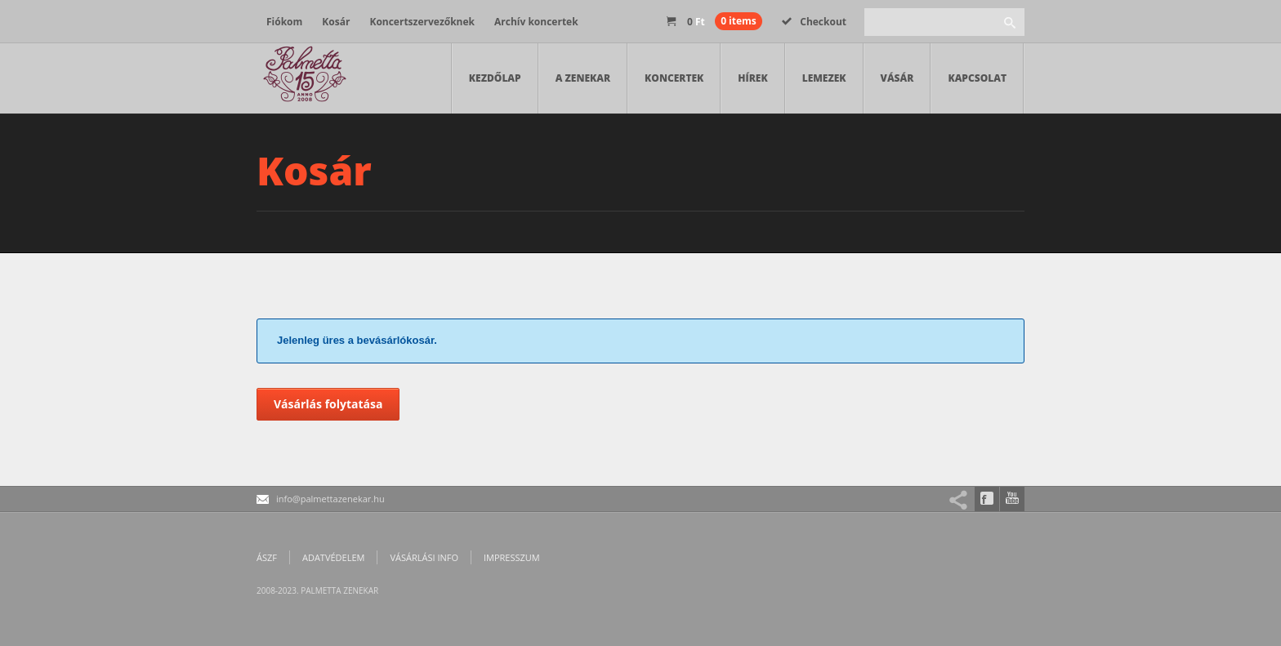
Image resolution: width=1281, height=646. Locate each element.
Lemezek (824, 78)
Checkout (814, 22)
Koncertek (674, 78)
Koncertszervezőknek (422, 22)
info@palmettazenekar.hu (330, 498)
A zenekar (583, 78)
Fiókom (284, 22)
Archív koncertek (536, 22)
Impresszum (512, 557)
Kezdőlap (495, 78)
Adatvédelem (333, 557)
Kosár (336, 22)
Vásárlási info (424, 557)
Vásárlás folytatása (328, 404)
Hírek (752, 78)
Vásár (897, 78)
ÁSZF (267, 557)
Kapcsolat (977, 78)
